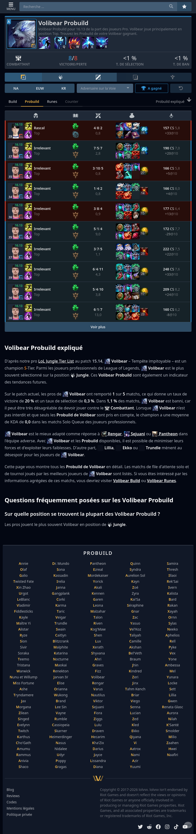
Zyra (135, 593)
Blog (10, 789)
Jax (23, 701)
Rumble (60, 718)
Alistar (23, 629)
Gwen (172, 701)
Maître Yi (23, 623)
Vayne (61, 712)
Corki (60, 599)
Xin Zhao (23, 587)
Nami (135, 754)
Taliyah (135, 635)
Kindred (135, 671)
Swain (61, 629)
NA (16, 88)
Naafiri (172, 754)
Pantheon (98, 563)
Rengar (98, 683)
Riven (97, 623)
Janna (60, 587)
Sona (61, 569)
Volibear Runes (161, 480)
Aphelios (172, 635)
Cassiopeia (60, 724)
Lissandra (98, 760)
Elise (61, 683)
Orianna (60, 689)
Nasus (61, 742)
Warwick (24, 671)
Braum (135, 659)
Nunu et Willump (24, 677)
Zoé (135, 587)
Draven (98, 730)
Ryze (23, 635)
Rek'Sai (172, 581)
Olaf (23, 569)
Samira (172, 563)
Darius (98, 748)
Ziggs (98, 718)
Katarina (61, 653)
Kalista (172, 593)
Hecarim (98, 736)
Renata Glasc (172, 707)
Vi (135, 742)
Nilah (172, 718)
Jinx (135, 683)
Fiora (98, 712)
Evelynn (23, 724)
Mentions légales (21, 808)
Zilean (24, 712)
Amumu (23, 748)
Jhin (135, 665)
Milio (172, 736)
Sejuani (98, 707)
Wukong (61, 695)
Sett (172, 689)
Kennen (98, 593)
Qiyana (135, 736)
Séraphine (135, 605)
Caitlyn (60, 635)
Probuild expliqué (173, 101)
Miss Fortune (23, 683)
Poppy (61, 760)
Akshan (135, 647)
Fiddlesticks (23, 611)
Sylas (172, 623)
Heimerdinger (60, 736)
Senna (135, 707)
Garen (98, 599)
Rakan (172, 605)
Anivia (23, 760)
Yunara (172, 677)
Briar (135, 695)
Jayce (98, 754)
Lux (98, 641)
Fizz (98, 671)
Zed (135, 718)
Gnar (135, 611)
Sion (23, 641)
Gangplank (61, 593)
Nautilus (98, 695)
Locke (172, 683)
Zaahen (172, 742)
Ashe (23, 689)
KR (63, 88)
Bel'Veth (135, 653)
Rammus (23, 754)
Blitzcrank (61, 641)
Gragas (61, 766)
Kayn (135, 581)
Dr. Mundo (60, 563)
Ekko (135, 730)
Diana (98, 766)
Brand (61, 701)
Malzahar (98, 611)
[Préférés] (184, 6)
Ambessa (172, 665)
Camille (135, 641)
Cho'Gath (23, 742)
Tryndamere (23, 695)
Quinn (135, 563)
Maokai (61, 665)
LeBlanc (23, 599)
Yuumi (135, 766)
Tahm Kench (135, 689)
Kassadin (60, 575)
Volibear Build (126, 480)
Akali (98, 587)
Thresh (172, 569)
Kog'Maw (98, 629)
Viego (135, 701)
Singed (23, 718)
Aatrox (135, 748)
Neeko (172, 629)
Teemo (23, 659)
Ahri (98, 659)
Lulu (98, 724)
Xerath (98, 647)
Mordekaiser (98, 575)
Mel (172, 671)
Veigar (60, 617)
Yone (172, 659)
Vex (173, 653)
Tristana (23, 665)
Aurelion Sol (135, 575)
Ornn (172, 617)
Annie (23, 563)
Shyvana (98, 653)
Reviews (13, 795)
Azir (135, 760)
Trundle (60, 623)
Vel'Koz (135, 629)
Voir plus (98, 326)
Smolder (172, 730)
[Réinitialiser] (181, 88)
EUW (40, 88)
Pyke (172, 647)
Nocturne (60, 659)
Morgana (23, 707)
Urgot (23, 593)
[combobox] (105, 88)
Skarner (60, 730)
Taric (61, 611)
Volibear (98, 677)
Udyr (61, 754)
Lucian (135, 712)
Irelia (61, 581)
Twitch (23, 730)
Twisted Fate (23, 581)
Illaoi (172, 575)
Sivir (23, 647)
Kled (135, 724)
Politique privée (19, 814)
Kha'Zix (98, 742)
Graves (98, 665)
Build (13, 101)
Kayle (23, 617)
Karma (60, 605)
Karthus (23, 736)
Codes (12, 802)
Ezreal (98, 569)
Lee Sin (61, 707)
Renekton (61, 671)
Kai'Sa (135, 599)
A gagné (151, 88)
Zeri (135, 677)
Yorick (98, 581)
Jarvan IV (60, 677)
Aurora (172, 712)
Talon (98, 617)
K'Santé (172, 724)
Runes (52, 101)
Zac (135, 617)
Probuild (32, 101)
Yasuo (135, 623)
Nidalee (60, 748)
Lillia (172, 695)
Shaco (23, 766)
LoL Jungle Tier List (56, 361)
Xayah (172, 611)
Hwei (172, 748)
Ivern (172, 587)
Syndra (135, 569)
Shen (98, 635)
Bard (172, 599)
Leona (98, 605)
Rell (172, 641)
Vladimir (23, 605)
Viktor (98, 701)
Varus (98, 689)
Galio (23, 575)
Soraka (23, 653)
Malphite (60, 647)
